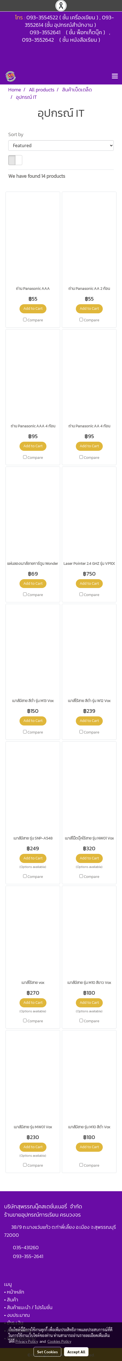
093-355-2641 (28, 1256)
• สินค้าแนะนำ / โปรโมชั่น (28, 1307)
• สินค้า (11, 1299)
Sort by (17, 134)
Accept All (76, 1351)
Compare (35, 320)
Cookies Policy (59, 1341)
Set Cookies (47, 1351)
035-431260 (26, 1247)
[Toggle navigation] (115, 76)
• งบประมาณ (17, 1315)
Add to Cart (33, 308)
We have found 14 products (36, 176)
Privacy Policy (26, 1341)
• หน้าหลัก (14, 1292)
